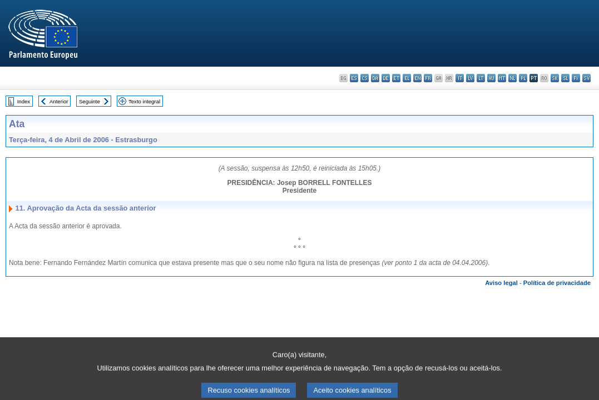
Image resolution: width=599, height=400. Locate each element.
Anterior (58, 101)
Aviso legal (501, 282)
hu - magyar (491, 78)
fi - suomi (576, 78)
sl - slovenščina (565, 78)
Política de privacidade (557, 282)
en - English (417, 78)
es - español (354, 78)
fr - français (428, 78)
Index (23, 101)
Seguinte (89, 101)
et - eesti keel (396, 78)
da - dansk (375, 78)
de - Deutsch (386, 78)
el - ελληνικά (407, 78)
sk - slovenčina (555, 78)
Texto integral (144, 101)
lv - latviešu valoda (470, 78)
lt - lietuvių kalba (481, 78)
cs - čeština (364, 78)
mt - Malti (502, 78)
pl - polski (523, 78)
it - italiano (460, 78)
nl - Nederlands (512, 78)
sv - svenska (586, 78)
